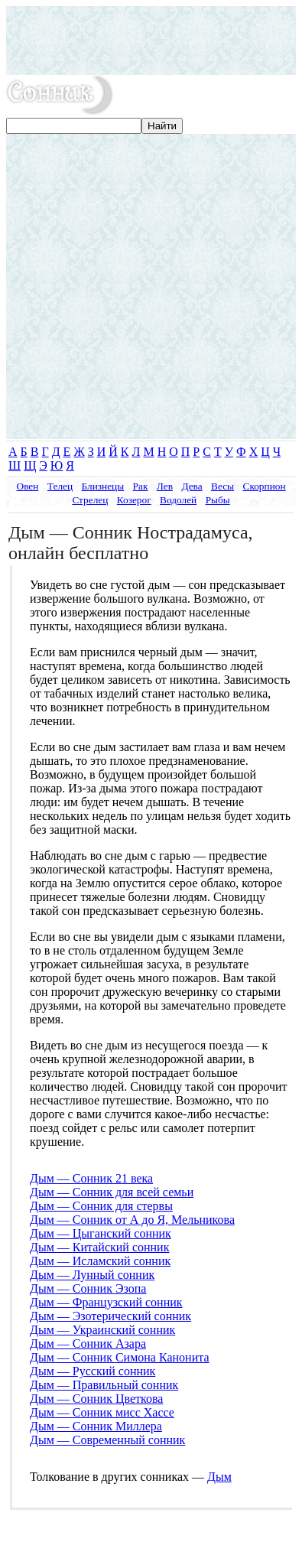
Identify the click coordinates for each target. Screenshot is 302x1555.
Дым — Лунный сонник (92, 1274)
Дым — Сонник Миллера (96, 1426)
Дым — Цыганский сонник (100, 1233)
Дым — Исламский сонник (100, 1260)
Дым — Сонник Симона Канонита (119, 1357)
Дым (219, 1476)
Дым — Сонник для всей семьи (111, 1192)
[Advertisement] (151, 40)
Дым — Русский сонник (92, 1371)
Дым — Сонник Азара (88, 1343)
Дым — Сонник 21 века (91, 1178)
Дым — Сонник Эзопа (88, 1288)
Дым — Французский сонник (106, 1302)
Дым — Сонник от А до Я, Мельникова (132, 1219)
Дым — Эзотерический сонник (110, 1315)
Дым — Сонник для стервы (101, 1205)
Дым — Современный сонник (107, 1439)
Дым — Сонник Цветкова (96, 1398)
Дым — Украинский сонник (102, 1329)
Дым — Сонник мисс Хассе (102, 1412)
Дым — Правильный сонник (104, 1384)
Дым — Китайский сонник (99, 1247)
